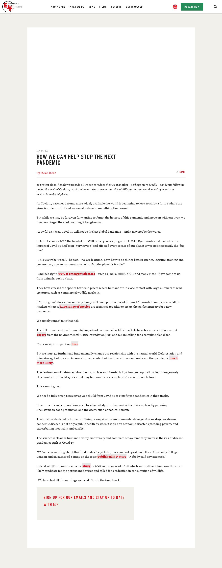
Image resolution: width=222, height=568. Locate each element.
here (75, 343)
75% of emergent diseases (76, 273)
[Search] (215, 6)
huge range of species (75, 306)
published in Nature (111, 456)
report (41, 334)
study (86, 465)
